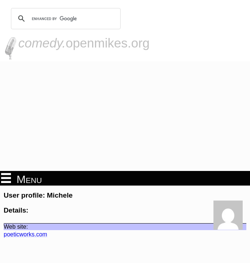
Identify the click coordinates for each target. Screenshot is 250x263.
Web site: (16, 227)
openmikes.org (83, 43)
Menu (21, 178)
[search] (65, 18)
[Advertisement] (125, 116)
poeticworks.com (25, 234)
